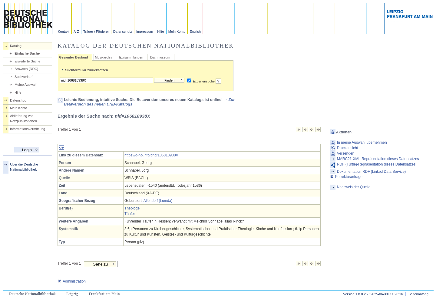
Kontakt (63, 31)
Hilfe (160, 31)
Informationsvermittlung (27, 129)
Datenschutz (122, 31)
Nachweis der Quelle (354, 187)
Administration (72, 281)
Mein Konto (177, 31)
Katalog (15, 46)
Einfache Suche (27, 53)
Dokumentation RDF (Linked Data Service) (371, 171)
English (195, 31)
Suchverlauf (23, 77)
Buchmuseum (160, 57)
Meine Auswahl (26, 84)
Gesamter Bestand (73, 57)
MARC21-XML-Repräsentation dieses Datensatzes (378, 159)
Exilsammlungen (131, 57)
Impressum (144, 31)
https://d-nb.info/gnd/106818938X (151, 155)
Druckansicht (347, 148)
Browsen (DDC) (26, 69)
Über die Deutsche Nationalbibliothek (24, 166)
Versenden (345, 153)
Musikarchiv (103, 57)
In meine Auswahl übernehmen (362, 142)
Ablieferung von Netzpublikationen (23, 118)
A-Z (76, 31)
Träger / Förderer (96, 31)
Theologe (132, 208)
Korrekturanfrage (346, 177)
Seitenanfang (418, 294)
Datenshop (18, 100)
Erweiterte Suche (27, 61)
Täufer (129, 214)
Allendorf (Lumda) (158, 201)
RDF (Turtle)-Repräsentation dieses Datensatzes (376, 164)
